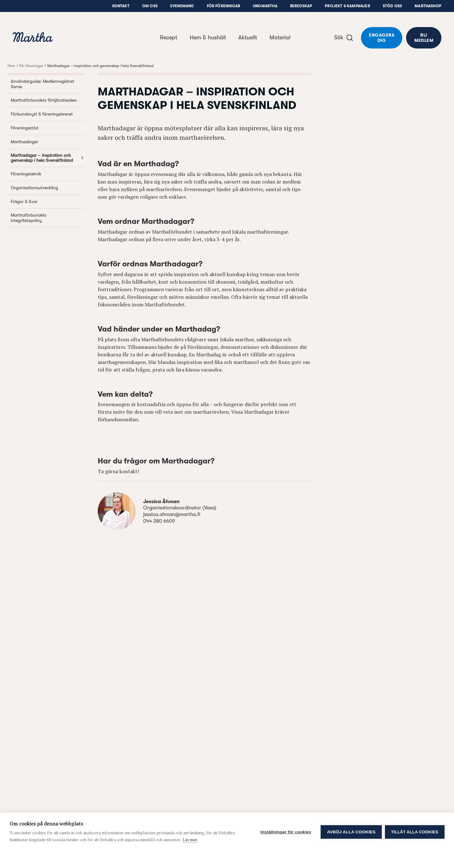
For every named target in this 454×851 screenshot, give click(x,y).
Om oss (150, 6)
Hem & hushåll (208, 37)
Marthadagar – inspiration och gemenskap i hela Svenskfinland (100, 66)
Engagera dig (381, 37)
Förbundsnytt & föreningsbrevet (47, 114)
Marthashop (428, 6)
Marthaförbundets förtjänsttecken (47, 100)
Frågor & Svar (47, 201)
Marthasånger (47, 142)
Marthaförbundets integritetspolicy (47, 218)
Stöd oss (392, 6)
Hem (11, 66)
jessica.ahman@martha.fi (171, 514)
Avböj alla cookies (351, 832)
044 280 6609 (159, 521)
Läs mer (190, 839)
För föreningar (224, 6)
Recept (168, 37)
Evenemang (182, 6)
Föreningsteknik (47, 174)
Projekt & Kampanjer (347, 6)
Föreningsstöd (47, 128)
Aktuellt (247, 37)
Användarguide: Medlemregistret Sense (47, 84)
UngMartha (265, 6)
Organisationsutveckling (47, 188)
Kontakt (121, 6)
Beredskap (301, 6)
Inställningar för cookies (285, 832)
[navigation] (33, 38)
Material (280, 37)
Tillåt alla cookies (414, 832)
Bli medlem (423, 37)
